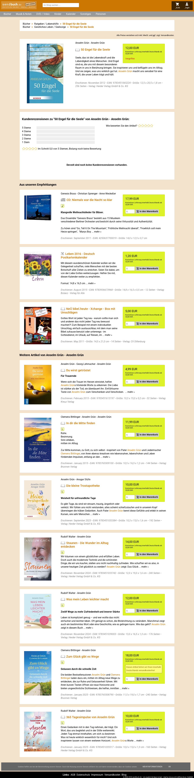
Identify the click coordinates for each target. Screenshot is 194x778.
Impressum (97, 774)
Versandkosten (167, 35)
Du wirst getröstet (78, 370)
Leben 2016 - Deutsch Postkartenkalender (78, 255)
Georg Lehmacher (85, 364)
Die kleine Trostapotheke (83, 485)
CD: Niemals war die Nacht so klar (89, 200)
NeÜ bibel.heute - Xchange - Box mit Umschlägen (88, 310)
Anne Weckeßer (107, 193)
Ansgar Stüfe (83, 479)
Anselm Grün (82, 42)
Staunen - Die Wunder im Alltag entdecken (84, 544)
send (12, 4)
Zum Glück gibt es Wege (82, 656)
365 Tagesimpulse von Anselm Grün (90, 717)
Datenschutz (83, 774)
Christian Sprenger (87, 193)
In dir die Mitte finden (80, 423)
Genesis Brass (68, 193)
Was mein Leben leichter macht (87, 599)
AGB (73, 774)
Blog (124, 774)
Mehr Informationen (152, 767)
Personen (101, 14)
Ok (169, 767)
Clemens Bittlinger (70, 416)
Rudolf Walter (68, 536)
